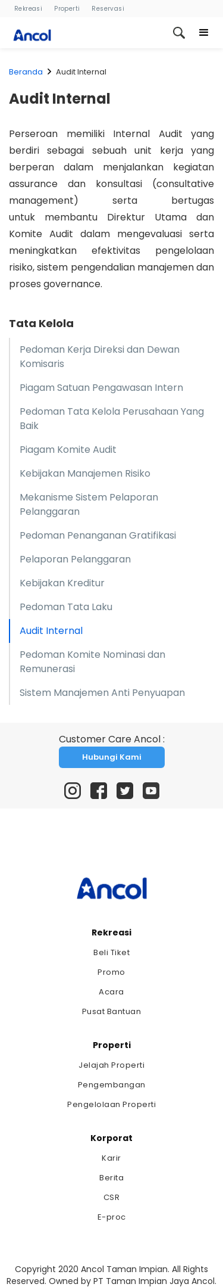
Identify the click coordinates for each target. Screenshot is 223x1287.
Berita (111, 1177)
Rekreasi (28, 9)
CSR (111, 1197)
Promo (111, 972)
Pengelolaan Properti (111, 1104)
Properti (67, 9)
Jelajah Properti (111, 1065)
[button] (204, 33)
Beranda (26, 71)
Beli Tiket (111, 952)
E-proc (112, 1217)
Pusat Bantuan (112, 1011)
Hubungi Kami (112, 757)
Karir (111, 1158)
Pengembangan (112, 1084)
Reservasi (108, 9)
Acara (111, 991)
